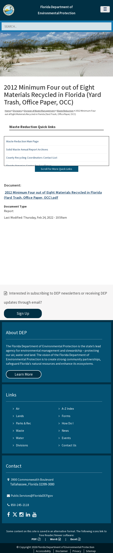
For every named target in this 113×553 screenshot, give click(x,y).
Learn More (24, 374)
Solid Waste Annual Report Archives (27, 149)
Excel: (75, 539)
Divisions (17, 110)
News (64, 430)
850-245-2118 (20, 505)
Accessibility (43, 551)
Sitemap (91, 551)
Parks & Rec (22, 423)
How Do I (66, 423)
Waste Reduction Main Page (22, 141)
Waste (18, 430)
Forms (64, 416)
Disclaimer (62, 551)
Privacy (77, 551)
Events (65, 438)
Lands (18, 416)
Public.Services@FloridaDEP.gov (32, 496)
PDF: (36, 539)
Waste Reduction (65, 110)
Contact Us (67, 445)
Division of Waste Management (39, 110)
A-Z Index (66, 408)
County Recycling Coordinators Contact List (31, 157)
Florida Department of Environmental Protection (66, 547)
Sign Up (23, 313)
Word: (55, 539)
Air (16, 408)
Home (8, 110)
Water (18, 438)
